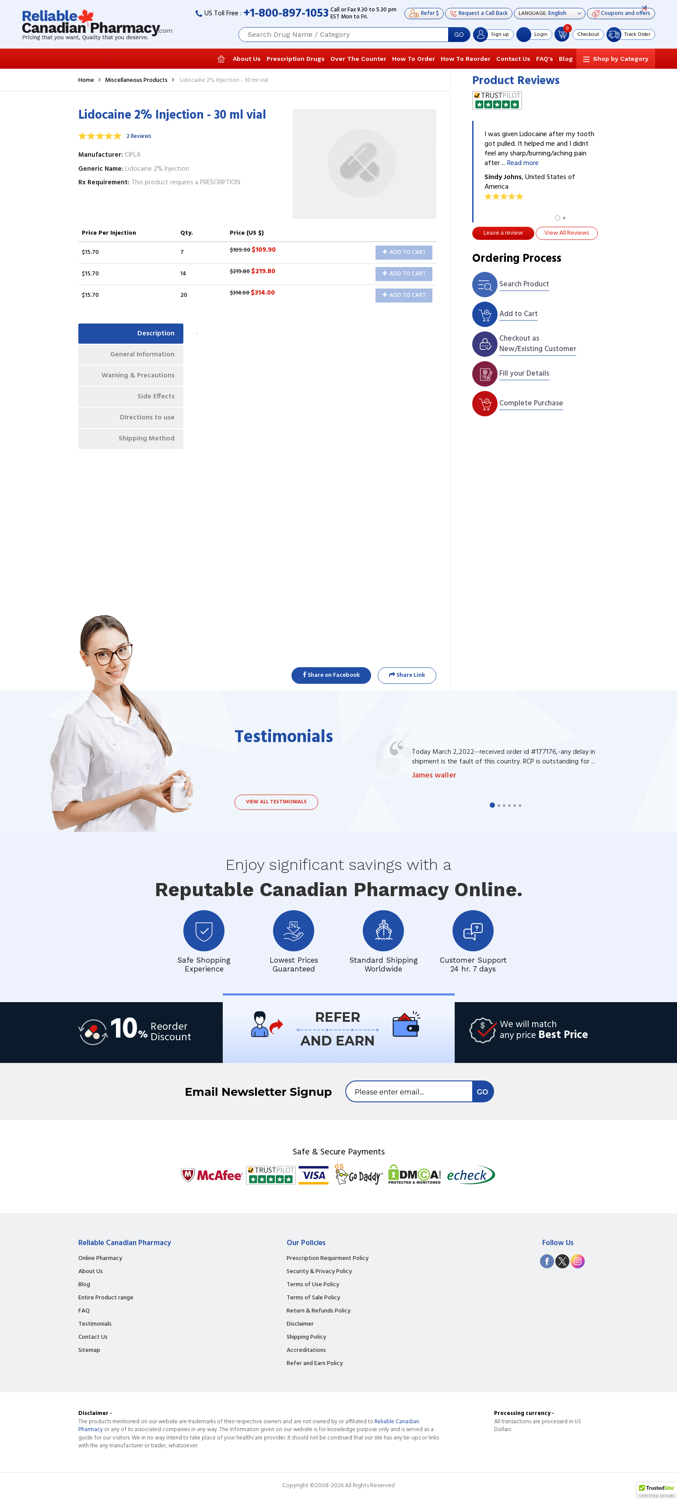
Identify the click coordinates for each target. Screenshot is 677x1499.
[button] (657, 1490)
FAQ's (544, 58)
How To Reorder (466, 58)
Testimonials (95, 1324)
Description (156, 333)
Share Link (407, 675)
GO (459, 35)
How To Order (413, 58)
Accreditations (306, 1350)
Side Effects (156, 397)
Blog (566, 58)
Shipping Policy (306, 1337)
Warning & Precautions (138, 376)
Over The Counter (358, 58)
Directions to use (147, 419)
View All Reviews (566, 233)
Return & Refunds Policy (319, 1311)
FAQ (84, 1311)
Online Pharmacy (100, 1258)
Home (86, 80)
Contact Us (513, 58)
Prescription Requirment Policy (327, 1258)
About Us (247, 58)
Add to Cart (404, 252)
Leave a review (503, 233)
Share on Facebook (331, 675)
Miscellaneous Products (136, 80)
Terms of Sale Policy (313, 1298)
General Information (142, 355)
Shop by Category (621, 58)
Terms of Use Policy (313, 1285)
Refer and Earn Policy (315, 1363)
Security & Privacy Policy (319, 1271)
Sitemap (89, 1350)
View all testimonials (276, 802)
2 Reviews (138, 136)
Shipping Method (147, 440)
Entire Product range (105, 1298)
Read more (523, 163)
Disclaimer (300, 1324)
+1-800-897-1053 (286, 13)
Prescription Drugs (296, 58)
